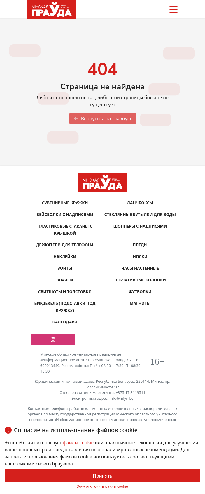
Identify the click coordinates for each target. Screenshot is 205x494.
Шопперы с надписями (140, 226)
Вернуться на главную (102, 118)
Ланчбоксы (140, 203)
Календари (64, 322)
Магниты (140, 303)
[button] (173, 9)
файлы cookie (79, 442)
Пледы (140, 245)
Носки (140, 256)
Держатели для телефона (65, 245)
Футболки (140, 291)
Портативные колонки (140, 280)
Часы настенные (140, 268)
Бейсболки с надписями (64, 214)
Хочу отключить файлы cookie (102, 486)
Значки (65, 280)
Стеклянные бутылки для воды (140, 214)
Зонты (65, 268)
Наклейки (65, 256)
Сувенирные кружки (65, 203)
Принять (102, 476)
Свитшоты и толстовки (65, 291)
